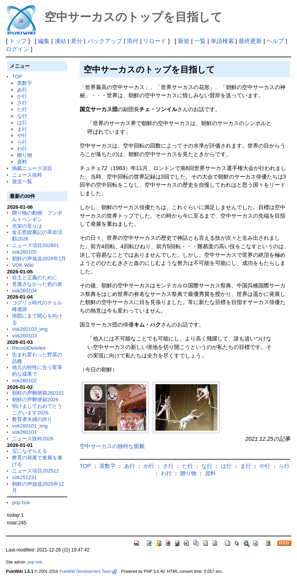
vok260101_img (30, 426)
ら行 (22, 142)
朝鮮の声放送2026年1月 (39, 258)
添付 (132, 41)
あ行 (22, 90)
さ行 (22, 103)
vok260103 (24, 335)
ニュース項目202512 (35, 471)
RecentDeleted (28, 348)
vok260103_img (30, 329)
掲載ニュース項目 (32, 168)
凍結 (60, 41)
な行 (22, 116)
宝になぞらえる (29, 451)
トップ (18, 41)
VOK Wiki (23, 265)
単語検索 (222, 41)
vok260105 (24, 252)
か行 (22, 96)
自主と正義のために (34, 277)
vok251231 (24, 477)
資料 (22, 162)
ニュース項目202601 (35, 245)
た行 (22, 109)
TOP (17, 76)
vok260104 (24, 291)
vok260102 (24, 380)
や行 (22, 135)
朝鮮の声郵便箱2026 (35, 399)
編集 (44, 41)
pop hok (21, 502)
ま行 (22, 129)
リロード (154, 41)
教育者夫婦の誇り (32, 419)
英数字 (24, 83)
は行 (22, 122)
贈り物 (24, 155)
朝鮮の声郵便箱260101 (38, 393)
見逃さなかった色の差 (37, 284)
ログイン (17, 49)
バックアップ (104, 41)
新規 (183, 41)
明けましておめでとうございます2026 (37, 409)
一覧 (200, 41)
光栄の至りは (27, 226)
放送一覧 (22, 181)
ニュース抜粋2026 (32, 439)
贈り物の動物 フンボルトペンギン (37, 216)
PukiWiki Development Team (88, 571)
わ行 (22, 148)
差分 (76, 41)
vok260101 (24, 432)
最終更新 (250, 41)
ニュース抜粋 (27, 175)
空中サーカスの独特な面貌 (112, 446)
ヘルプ (275, 41)
